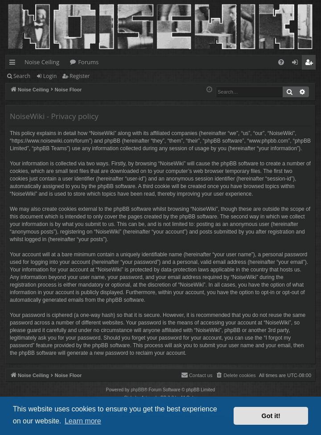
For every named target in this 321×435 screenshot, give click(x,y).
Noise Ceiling (42, 62)
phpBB (137, 389)
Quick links (14, 64)
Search (21, 76)
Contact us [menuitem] (197, 375)
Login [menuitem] (297, 64)
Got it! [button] (271, 415)
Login (50, 76)
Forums (88, 62)
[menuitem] (281, 62)
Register (80, 76)
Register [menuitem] (311, 64)
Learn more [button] (83, 421)
